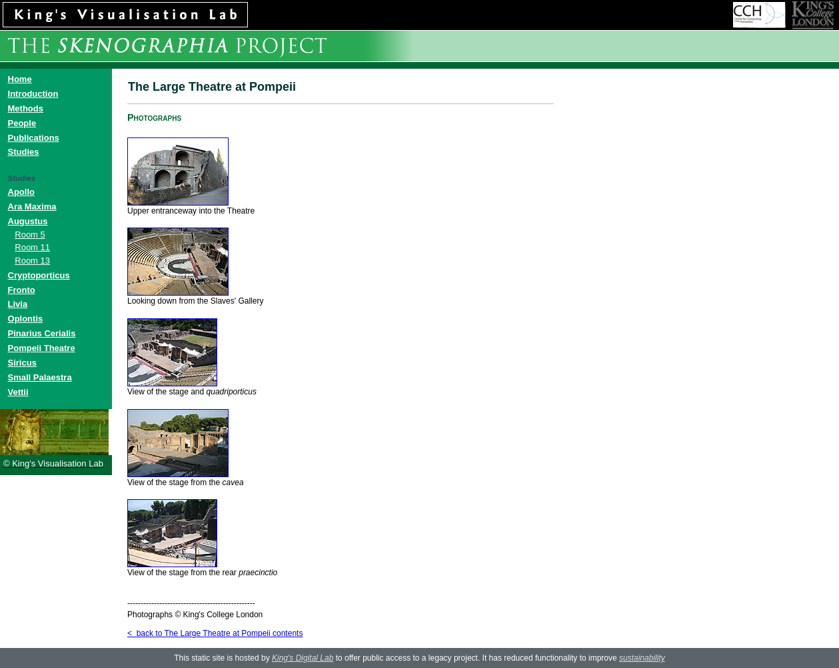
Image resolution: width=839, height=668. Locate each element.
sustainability (642, 658)
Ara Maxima (32, 207)
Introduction (33, 94)
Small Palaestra (40, 377)
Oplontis (25, 319)
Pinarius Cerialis (42, 333)
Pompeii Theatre (41, 348)
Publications (33, 138)
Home (20, 79)
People (22, 123)
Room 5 (30, 235)
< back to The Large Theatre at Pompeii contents (215, 633)
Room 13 (32, 261)
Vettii (18, 392)
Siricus (22, 363)
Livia (18, 304)
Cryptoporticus (39, 275)
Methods (25, 108)
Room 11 (32, 247)
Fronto (21, 290)
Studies (23, 152)
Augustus (28, 221)
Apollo (21, 192)
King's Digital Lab (302, 658)
